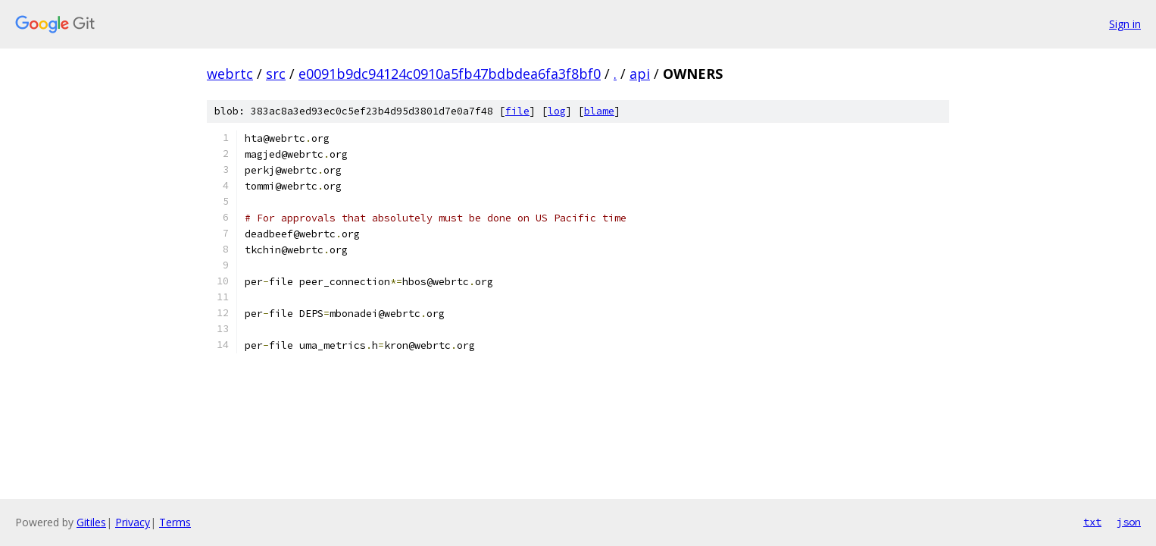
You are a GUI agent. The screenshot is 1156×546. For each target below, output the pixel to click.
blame (599, 111)
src (276, 73)
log (557, 111)
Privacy (132, 522)
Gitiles (91, 522)
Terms (175, 522)
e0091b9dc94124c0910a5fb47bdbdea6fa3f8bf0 (449, 73)
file (517, 111)
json (1129, 522)
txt (1092, 522)
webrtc (230, 73)
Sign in (1125, 24)
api (640, 73)
